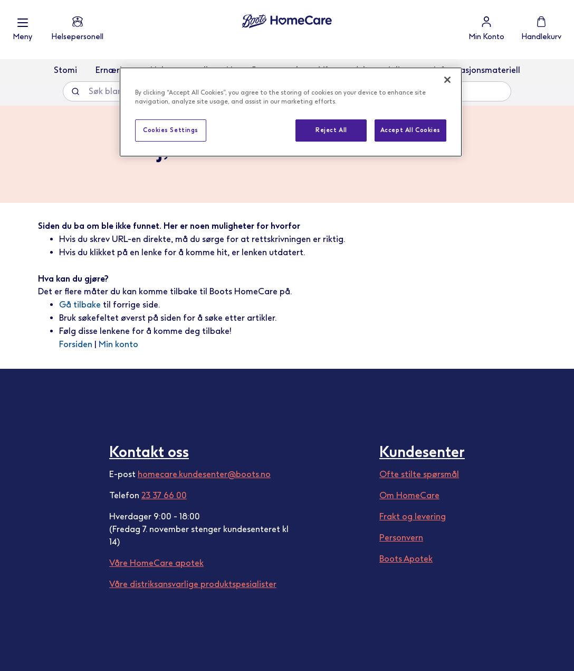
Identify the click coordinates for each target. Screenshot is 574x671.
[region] (290, 112)
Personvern (401, 538)
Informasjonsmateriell (477, 70)
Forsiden (75, 344)
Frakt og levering (412, 516)
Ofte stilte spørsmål (419, 474)
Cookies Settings (170, 130)
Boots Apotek (406, 559)
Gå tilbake (80, 305)
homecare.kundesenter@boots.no (204, 474)
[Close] (447, 79)
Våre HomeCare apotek (156, 563)
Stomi (65, 70)
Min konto (118, 344)
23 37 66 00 (164, 495)
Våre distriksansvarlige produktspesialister (192, 584)
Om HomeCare (409, 495)
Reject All (331, 130)
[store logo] (287, 21)
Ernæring (113, 70)
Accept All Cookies (410, 130)
